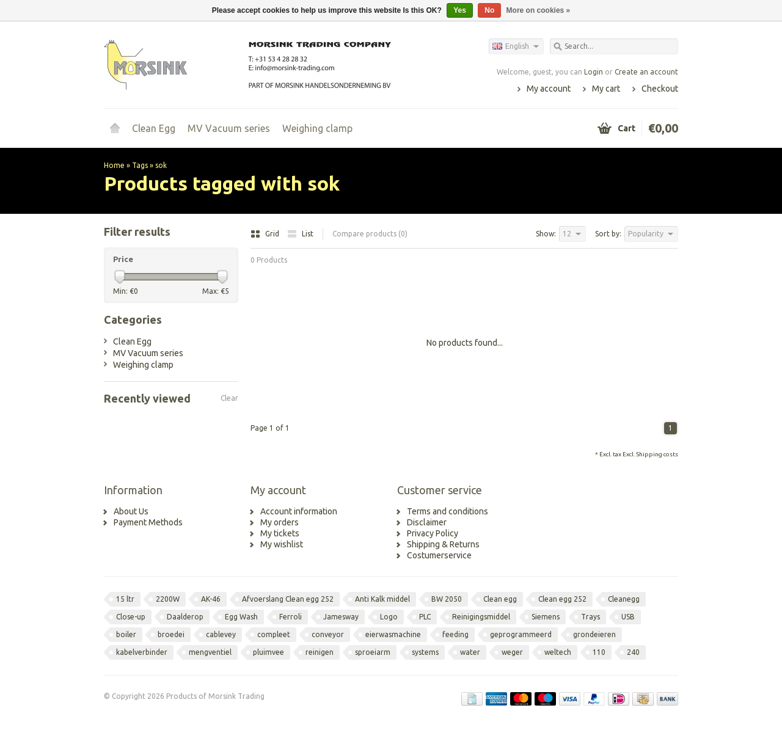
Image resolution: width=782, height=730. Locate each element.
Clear (229, 398)
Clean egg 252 (562, 599)
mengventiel (210, 652)
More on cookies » (538, 10)
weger (512, 652)
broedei (171, 634)
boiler (126, 634)
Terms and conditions (447, 511)
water (470, 652)
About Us (131, 511)
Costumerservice (439, 555)
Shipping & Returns (443, 544)
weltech (557, 652)
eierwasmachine (393, 634)
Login (593, 72)
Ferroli (290, 617)
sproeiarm (372, 652)
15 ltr (125, 599)
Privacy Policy (432, 533)
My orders (279, 522)
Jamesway (341, 617)
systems (425, 652)
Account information (298, 511)
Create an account (646, 72)
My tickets (279, 533)
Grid (265, 234)
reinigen (319, 652)
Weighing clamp (317, 128)
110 (599, 652)
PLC (425, 617)
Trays (590, 617)
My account (549, 88)
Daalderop (185, 617)
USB (628, 617)
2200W (168, 599)
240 (633, 652)
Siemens (546, 617)
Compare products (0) (369, 234)
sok (161, 165)
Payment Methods (148, 522)
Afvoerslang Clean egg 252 (288, 599)
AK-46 (211, 599)
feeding (455, 634)
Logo (389, 617)
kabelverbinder (141, 652)
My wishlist (281, 544)
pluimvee (268, 652)
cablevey (221, 634)
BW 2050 (446, 599)
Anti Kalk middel (382, 599)
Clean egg (500, 599)
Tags (140, 165)
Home (115, 128)
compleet (273, 634)
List (300, 234)
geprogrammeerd (521, 634)
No (489, 10)
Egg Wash (241, 617)
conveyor (328, 634)
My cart (606, 88)
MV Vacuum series (229, 128)
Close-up (130, 617)
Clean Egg (153, 128)
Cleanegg (624, 599)
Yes (459, 10)
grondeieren (594, 634)
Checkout (659, 88)
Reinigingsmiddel (481, 617)
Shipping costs (657, 454)
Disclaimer (427, 522)
